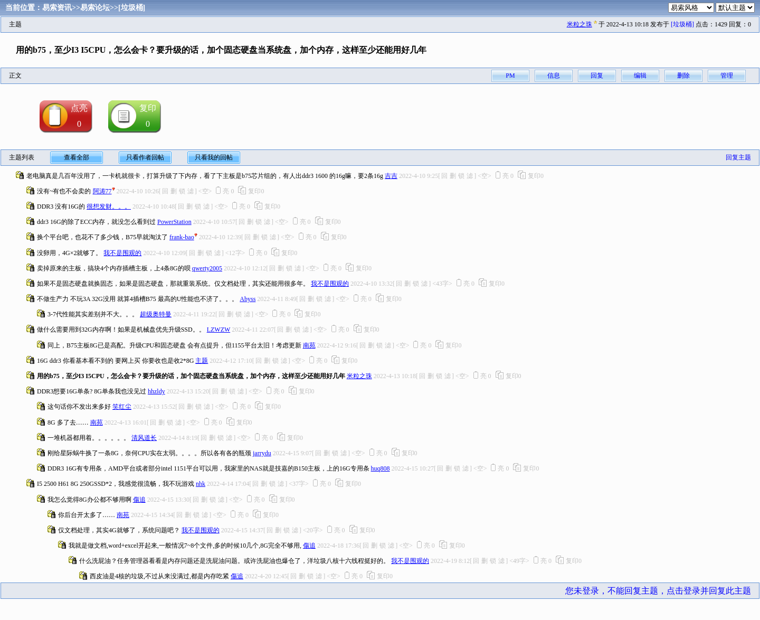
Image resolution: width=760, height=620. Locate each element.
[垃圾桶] (131, 8)
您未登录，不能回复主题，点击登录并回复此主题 (658, 590)
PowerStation (174, 222)
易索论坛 (95, 8)
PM (510, 75)
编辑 (640, 75)
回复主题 (738, 157)
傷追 (139, 499)
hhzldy (156, 391)
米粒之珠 (579, 24)
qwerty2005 (207, 268)
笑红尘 (121, 406)
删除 (683, 75)
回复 (597, 75)
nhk (200, 483)
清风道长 (144, 437)
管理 (726, 75)
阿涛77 (102, 191)
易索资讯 (57, 8)
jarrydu (262, 453)
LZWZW (218, 329)
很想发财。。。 (109, 206)
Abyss (247, 299)
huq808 (380, 468)
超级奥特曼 (156, 314)
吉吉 (391, 176)
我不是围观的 (122, 253)
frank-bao (181, 237)
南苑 (309, 345)
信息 (553, 75)
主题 (201, 360)
